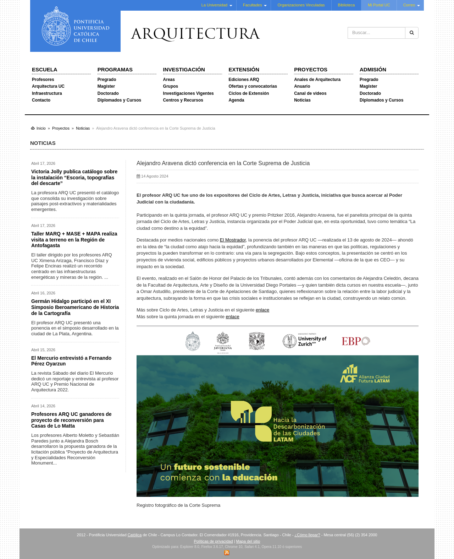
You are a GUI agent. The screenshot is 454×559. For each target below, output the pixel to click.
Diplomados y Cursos (119, 100)
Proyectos (310, 69)
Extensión (243, 69)
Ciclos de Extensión (248, 93)
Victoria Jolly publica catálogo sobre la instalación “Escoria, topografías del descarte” (74, 177)
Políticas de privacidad (213, 541)
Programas (115, 69)
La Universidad (214, 5)
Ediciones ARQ (243, 79)
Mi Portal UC (379, 5)
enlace (262, 310)
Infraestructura (47, 93)
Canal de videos (310, 93)
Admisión (373, 69)
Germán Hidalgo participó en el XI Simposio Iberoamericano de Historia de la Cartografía (75, 307)
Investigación (184, 69)
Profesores (43, 79)
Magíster (106, 86)
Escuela (44, 69)
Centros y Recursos (183, 100)
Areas (169, 79)
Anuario (302, 86)
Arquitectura (195, 35)
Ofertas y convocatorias (252, 86)
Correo (409, 5)
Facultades (252, 5)
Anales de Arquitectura (317, 79)
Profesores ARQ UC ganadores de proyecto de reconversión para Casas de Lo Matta (71, 420)
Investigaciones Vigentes (188, 93)
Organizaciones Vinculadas (301, 5)
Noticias (302, 100)
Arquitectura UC (48, 86)
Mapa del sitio (248, 541)
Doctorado (108, 93)
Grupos (170, 86)
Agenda (236, 100)
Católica (135, 535)
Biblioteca (346, 5)
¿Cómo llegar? (307, 535)
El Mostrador (233, 240)
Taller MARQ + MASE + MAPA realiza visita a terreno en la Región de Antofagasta (74, 240)
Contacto (41, 100)
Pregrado (107, 79)
